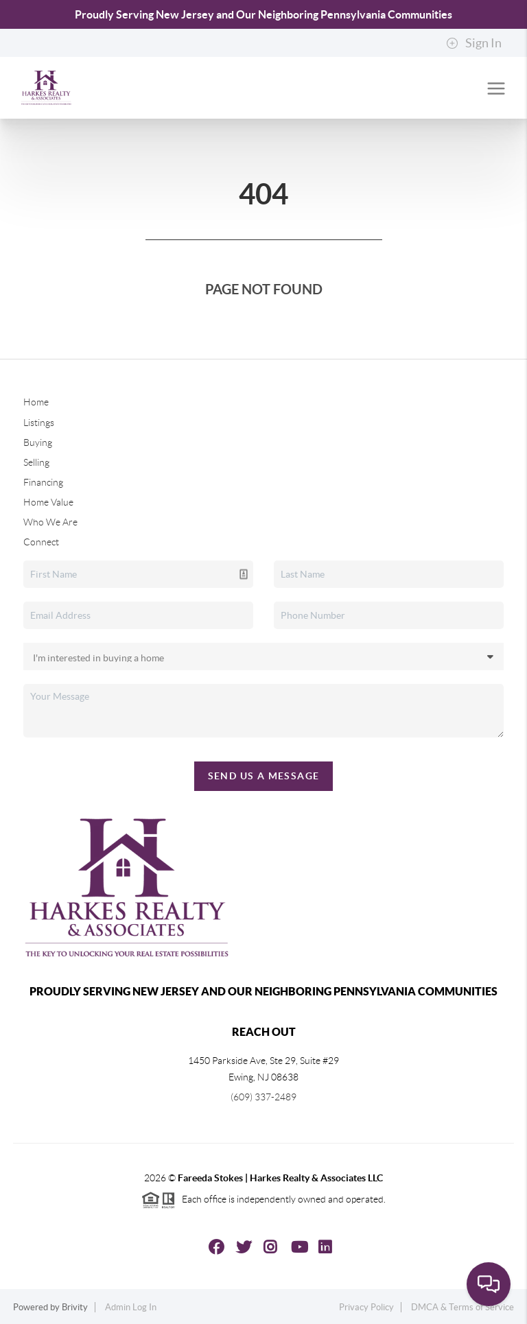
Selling (36, 462)
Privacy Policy (366, 1307)
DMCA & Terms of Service (462, 1307)
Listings (38, 422)
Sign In (474, 43)
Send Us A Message (264, 775)
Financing (43, 482)
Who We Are (50, 522)
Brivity (75, 1307)
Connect (41, 541)
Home (36, 402)
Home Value (48, 502)
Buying (37, 442)
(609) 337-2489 (263, 1096)
